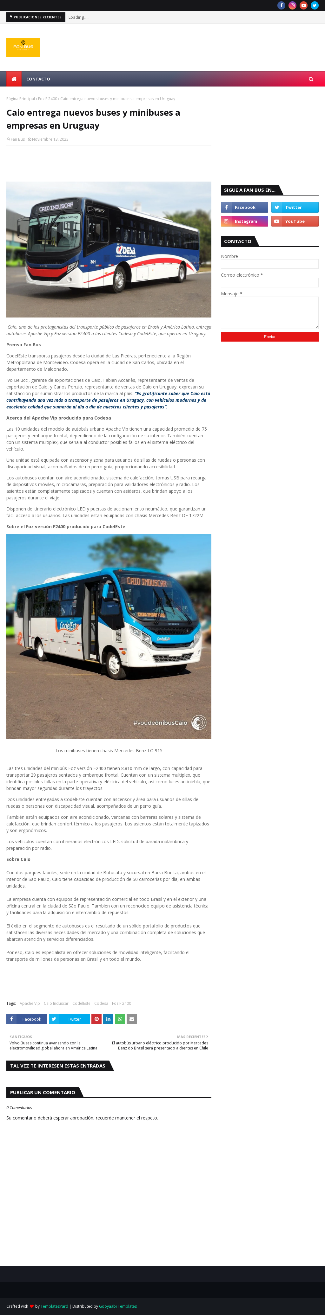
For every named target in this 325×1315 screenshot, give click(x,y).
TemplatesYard (54, 1306)
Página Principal (20, 98)
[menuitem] (14, 79)
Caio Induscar (56, 1003)
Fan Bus (18, 139)
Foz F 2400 (47, 98)
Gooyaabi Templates (118, 1306)
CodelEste (81, 1003)
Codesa (101, 1003)
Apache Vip (30, 1003)
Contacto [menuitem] (38, 79)
